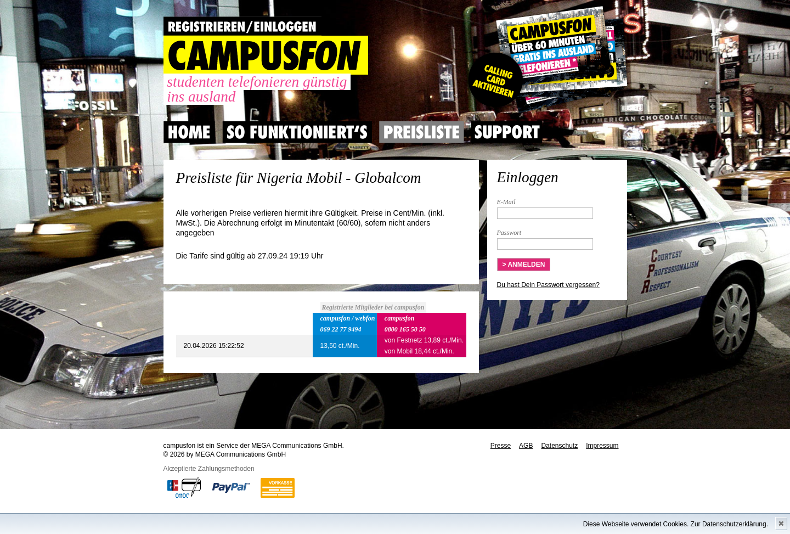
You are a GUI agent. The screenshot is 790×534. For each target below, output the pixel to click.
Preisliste (421, 132)
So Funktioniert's (297, 132)
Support (507, 132)
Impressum (602, 445)
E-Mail (506, 202)
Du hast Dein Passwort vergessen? (548, 285)
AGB (526, 445)
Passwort (509, 233)
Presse (500, 445)
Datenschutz (559, 445)
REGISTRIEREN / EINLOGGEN (242, 26)
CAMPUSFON (265, 55)
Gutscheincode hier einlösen (545, 60)
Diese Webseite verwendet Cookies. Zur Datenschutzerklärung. (675, 524)
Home (189, 132)
